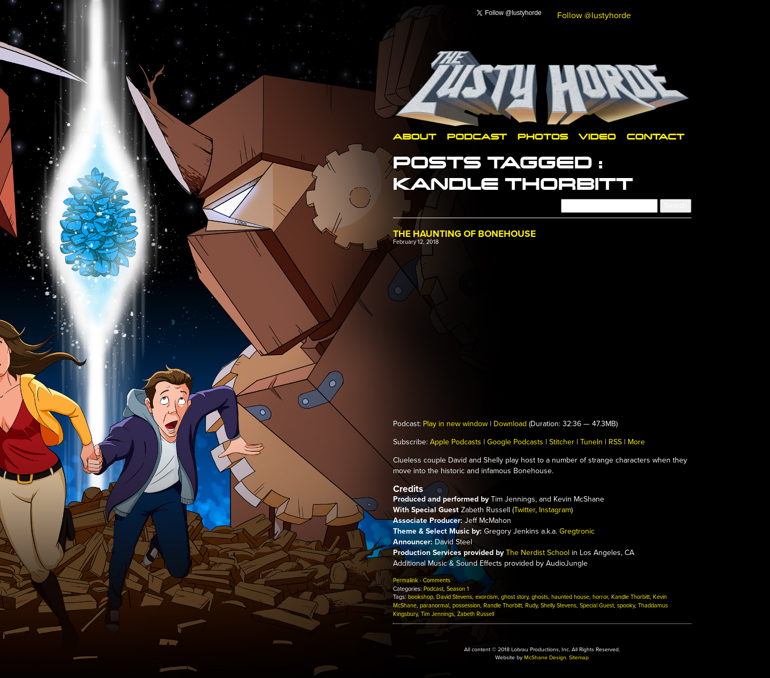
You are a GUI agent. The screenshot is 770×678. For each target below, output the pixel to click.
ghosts (540, 597)
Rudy (531, 605)
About (414, 136)
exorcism (486, 597)
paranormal (434, 605)
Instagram (555, 509)
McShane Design (545, 657)
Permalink (405, 580)
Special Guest (597, 605)
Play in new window (455, 423)
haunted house (570, 597)
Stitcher (561, 441)
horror (600, 597)
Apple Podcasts (455, 441)
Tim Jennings (437, 614)
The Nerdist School (537, 552)
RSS (615, 441)
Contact (655, 136)
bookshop (420, 597)
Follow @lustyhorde (594, 15)
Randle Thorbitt (502, 605)
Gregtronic (577, 531)
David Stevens (454, 597)
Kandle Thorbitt (630, 597)
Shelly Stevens (558, 605)
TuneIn (591, 441)
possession (466, 605)
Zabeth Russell (475, 614)
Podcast (477, 136)
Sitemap (579, 657)
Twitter (524, 509)
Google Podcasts (515, 441)
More (636, 441)
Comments (436, 580)
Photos (543, 136)
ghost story (514, 597)
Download (510, 423)
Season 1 (457, 588)
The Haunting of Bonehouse (464, 234)
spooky (626, 605)
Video (597, 136)
